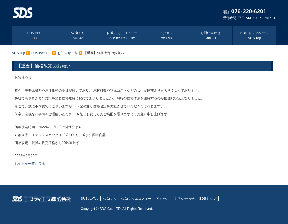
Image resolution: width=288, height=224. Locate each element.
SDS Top (18, 53)
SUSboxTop (89, 199)
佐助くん (78, 35)
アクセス (166, 35)
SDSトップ (207, 199)
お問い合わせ (210, 35)
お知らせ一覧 (67, 53)
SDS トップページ (254, 35)
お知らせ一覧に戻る (30, 164)
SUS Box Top (41, 53)
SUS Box (34, 35)
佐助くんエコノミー (122, 35)
